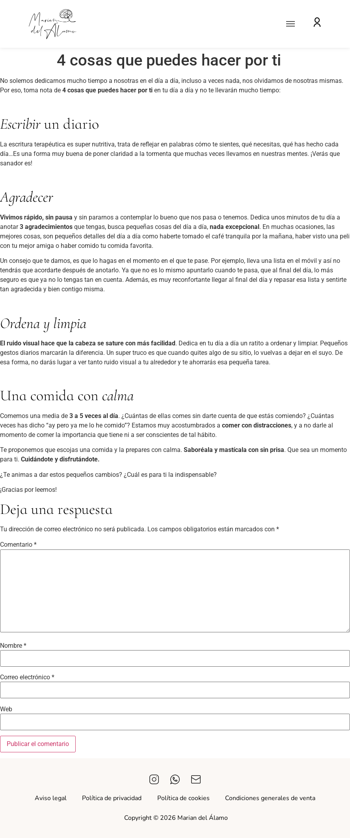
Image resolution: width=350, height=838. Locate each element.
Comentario (18, 545)
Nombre (13, 646)
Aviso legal (50, 798)
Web (6, 709)
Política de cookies (183, 798)
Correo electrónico (27, 677)
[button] (290, 23)
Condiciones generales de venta (270, 798)
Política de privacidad (111, 798)
